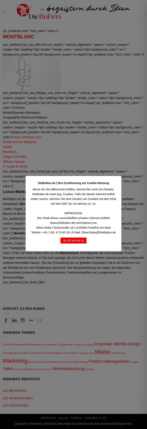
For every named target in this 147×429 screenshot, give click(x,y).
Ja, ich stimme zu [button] (73, 240)
